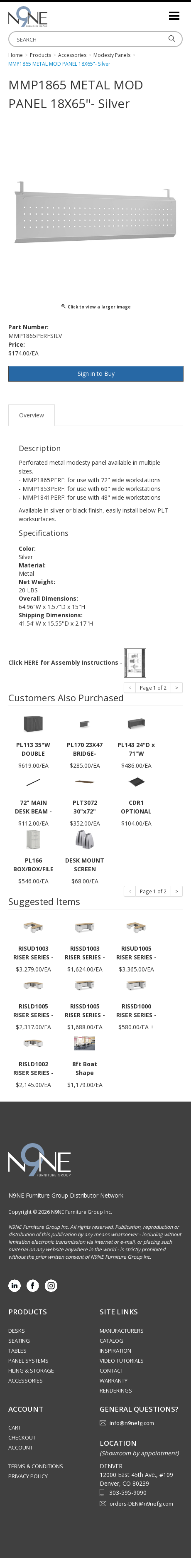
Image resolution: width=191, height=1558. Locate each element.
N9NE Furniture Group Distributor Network (65, 1195)
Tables (17, 1350)
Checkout (22, 1437)
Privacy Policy (28, 1476)
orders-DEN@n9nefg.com (141, 1503)
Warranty (113, 1380)
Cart (14, 1427)
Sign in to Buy (96, 373)
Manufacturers (122, 1330)
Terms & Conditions (35, 1466)
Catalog (111, 1340)
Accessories (25, 1380)
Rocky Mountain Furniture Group (49, 16)
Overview (31, 415)
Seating (19, 1340)
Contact (111, 1370)
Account (20, 1447)
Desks (16, 1330)
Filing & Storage (31, 1370)
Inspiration (115, 1350)
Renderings (116, 1390)
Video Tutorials (122, 1360)
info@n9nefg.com (132, 1423)
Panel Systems (28, 1360)
